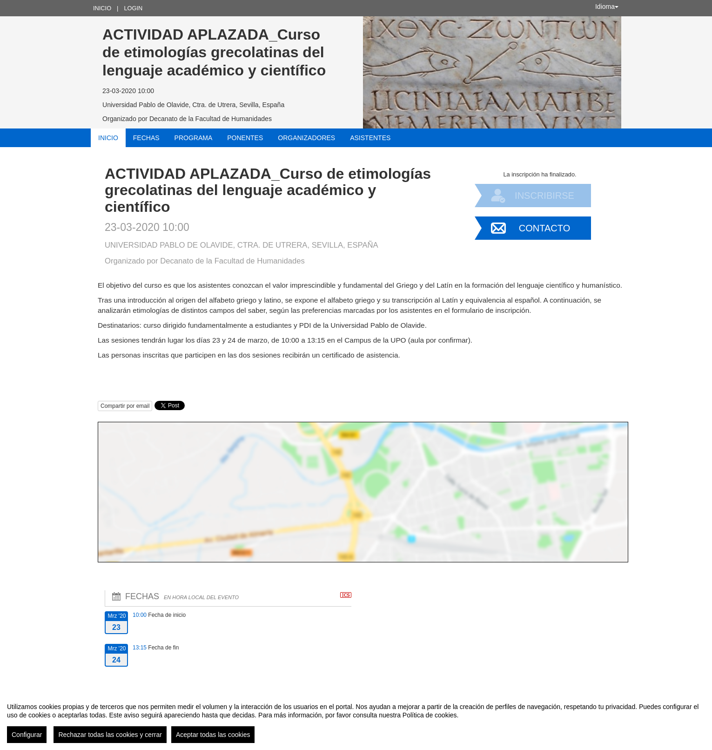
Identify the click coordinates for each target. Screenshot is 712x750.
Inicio (102, 8)
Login (133, 8)
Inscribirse (544, 195)
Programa (194, 138)
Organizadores (306, 138)
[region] (356, 719)
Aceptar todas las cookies (213, 734)
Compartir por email (125, 406)
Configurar (27, 734)
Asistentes (370, 138)
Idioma (606, 6)
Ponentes (245, 138)
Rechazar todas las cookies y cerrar (110, 734)
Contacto (544, 228)
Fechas (146, 138)
